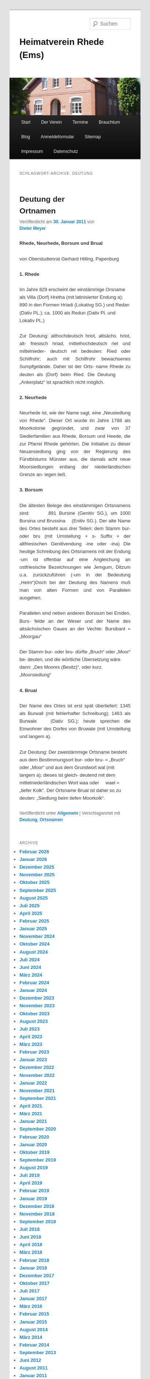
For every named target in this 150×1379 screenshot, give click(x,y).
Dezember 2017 (36, 1275)
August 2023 (33, 1021)
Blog (25, 136)
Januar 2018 (33, 1268)
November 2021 (37, 1090)
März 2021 (30, 1113)
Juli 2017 (29, 1291)
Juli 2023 (29, 1029)
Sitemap (93, 136)
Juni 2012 (30, 1360)
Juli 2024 (29, 959)
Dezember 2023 (36, 998)
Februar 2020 (34, 1137)
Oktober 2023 (34, 1013)
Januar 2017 (33, 1298)
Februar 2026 (34, 851)
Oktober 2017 (34, 1283)
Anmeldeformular (57, 136)
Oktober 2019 (34, 1152)
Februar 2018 (34, 1260)
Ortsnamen (51, 819)
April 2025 (30, 913)
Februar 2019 (34, 1190)
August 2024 (33, 952)
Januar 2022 (33, 1083)
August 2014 (33, 1329)
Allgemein (67, 813)
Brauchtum (109, 122)
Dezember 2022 (36, 1067)
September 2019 (37, 1160)
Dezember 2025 (36, 867)
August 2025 (33, 898)
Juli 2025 (29, 905)
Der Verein (51, 122)
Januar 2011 (33, 1375)
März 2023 (30, 1044)
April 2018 (30, 1244)
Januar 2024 (33, 990)
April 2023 (30, 1036)
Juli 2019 (29, 1175)
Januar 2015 (33, 1322)
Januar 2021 (33, 1121)
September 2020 (37, 1129)
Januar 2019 (33, 1198)
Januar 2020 (33, 1144)
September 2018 (37, 1221)
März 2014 (30, 1337)
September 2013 (37, 1352)
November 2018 (37, 1214)
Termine (80, 122)
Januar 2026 (33, 859)
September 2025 (37, 890)
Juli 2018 (29, 1229)
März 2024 (30, 975)
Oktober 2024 (34, 944)
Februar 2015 (34, 1314)
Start (25, 122)
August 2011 (33, 1368)
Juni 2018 (30, 1237)
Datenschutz (65, 151)
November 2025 (37, 874)
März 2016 (30, 1306)
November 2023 (37, 1005)
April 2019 (30, 1183)
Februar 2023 (34, 1052)
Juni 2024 (30, 967)
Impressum (32, 151)
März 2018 (30, 1252)
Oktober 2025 (34, 882)
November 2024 (37, 936)
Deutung (28, 819)
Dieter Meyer (32, 228)
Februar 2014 (34, 1345)
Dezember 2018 (36, 1206)
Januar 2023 (33, 1059)
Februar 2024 (34, 982)
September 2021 (37, 1098)
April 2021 (30, 1106)
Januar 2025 (33, 928)
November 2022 (37, 1075)
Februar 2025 (34, 921)
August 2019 (33, 1167)
